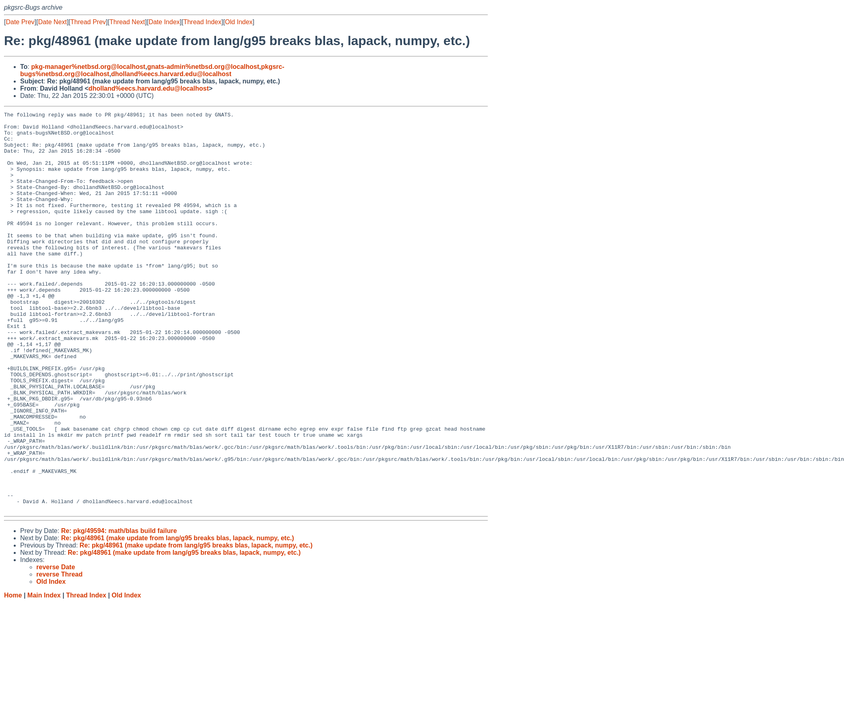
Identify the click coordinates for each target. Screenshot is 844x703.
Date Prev (20, 22)
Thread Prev (88, 22)
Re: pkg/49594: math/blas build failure (119, 610)
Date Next (52, 22)
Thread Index (202, 22)
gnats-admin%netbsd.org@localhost (203, 66)
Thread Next (127, 22)
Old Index (238, 22)
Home (13, 675)
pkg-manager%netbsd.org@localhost (88, 66)
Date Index (163, 22)
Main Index (44, 675)
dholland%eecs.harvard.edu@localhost (171, 74)
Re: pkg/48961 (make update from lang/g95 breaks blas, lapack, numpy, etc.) (177, 617)
